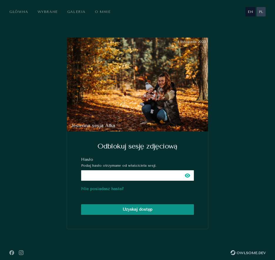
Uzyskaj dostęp (137, 209)
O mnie (103, 12)
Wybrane (48, 12)
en (250, 12)
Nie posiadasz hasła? (102, 188)
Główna (18, 12)
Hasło (137, 162)
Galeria (76, 12)
